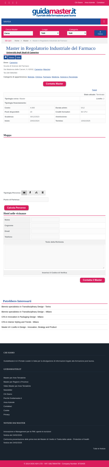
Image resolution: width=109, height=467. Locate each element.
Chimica (38, 77)
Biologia (31, 77)
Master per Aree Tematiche (15, 378)
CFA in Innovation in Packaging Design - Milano (22, 317)
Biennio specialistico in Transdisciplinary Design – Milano (27, 312)
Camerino (13, 62)
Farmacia (47, 77)
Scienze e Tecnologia (69, 77)
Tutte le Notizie (99, 449)
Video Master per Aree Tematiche (17, 386)
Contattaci (100, 3)
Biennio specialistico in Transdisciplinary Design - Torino (26, 307)
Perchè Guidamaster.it (13, 398)
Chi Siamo (79, 3)
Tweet (94, 90)
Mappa (11, 57)
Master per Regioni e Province (16, 382)
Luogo (45, 29)
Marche (47, 69)
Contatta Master (54, 84)
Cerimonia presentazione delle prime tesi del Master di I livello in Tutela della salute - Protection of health (46, 439)
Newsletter (8, 390)
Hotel (18, 57)
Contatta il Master (92, 280)
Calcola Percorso (16, 208)
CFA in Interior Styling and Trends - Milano (20, 322)
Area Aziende (90, 3)
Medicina (55, 77)
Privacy (7, 414)
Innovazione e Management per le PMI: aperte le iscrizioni (27, 431)
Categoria (73, 29)
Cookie (6, 410)
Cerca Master (12, 29)
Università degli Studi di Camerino (22, 53)
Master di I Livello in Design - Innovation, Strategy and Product (29, 327)
